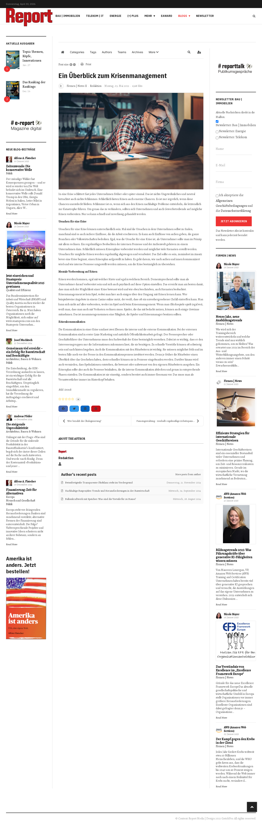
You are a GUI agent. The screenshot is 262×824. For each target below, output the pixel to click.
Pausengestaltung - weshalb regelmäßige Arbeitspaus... (167, 421)
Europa (10, 497)
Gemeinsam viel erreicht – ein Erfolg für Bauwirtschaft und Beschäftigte (25, 352)
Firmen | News (224, 324)
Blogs (182, 16)
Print (88, 64)
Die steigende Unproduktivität (17, 426)
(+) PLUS (132, 16)
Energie (115, 16)
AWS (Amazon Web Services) (235, 495)
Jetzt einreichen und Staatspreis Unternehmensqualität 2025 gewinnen (25, 281)
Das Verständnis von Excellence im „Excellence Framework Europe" (233, 670)
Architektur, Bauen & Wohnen (23, 359)
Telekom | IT (95, 16)
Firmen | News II (77, 86)
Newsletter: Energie (232, 131)
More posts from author (188, 474)
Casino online (106, 299)
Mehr (148, 16)
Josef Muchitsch (23, 340)
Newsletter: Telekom (233, 137)
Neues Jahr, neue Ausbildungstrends (229, 319)
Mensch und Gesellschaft (20, 500)
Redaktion (95, 86)
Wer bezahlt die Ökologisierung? (82, 421)
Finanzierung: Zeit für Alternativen (21, 492)
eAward (166, 16)
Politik (9, 173)
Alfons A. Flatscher (25, 158)
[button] (153, 52)
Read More (11, 213)
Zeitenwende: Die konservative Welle (19, 168)
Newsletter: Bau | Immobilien (236, 125)
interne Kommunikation (140, 369)
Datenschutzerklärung (236, 211)
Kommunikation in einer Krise (80, 329)
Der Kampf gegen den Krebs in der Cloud (235, 741)
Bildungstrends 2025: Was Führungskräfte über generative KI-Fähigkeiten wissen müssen (234, 555)
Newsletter (205, 16)
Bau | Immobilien (67, 16)
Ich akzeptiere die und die (234, 203)
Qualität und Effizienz (18, 290)
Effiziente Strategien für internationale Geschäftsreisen (232, 437)
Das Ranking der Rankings (34, 84)
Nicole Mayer (22, 223)
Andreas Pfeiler (23, 416)
